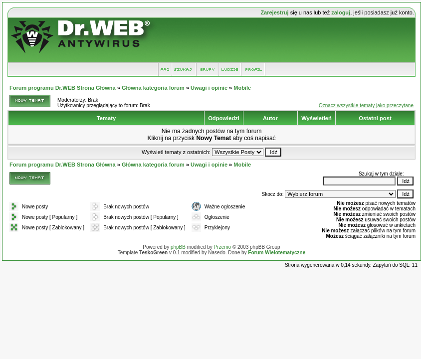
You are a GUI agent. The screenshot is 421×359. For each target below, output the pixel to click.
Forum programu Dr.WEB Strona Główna (62, 88)
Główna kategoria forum (153, 88)
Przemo (222, 247)
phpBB (178, 247)
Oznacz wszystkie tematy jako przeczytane (366, 105)
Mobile (242, 88)
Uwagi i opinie (209, 88)
